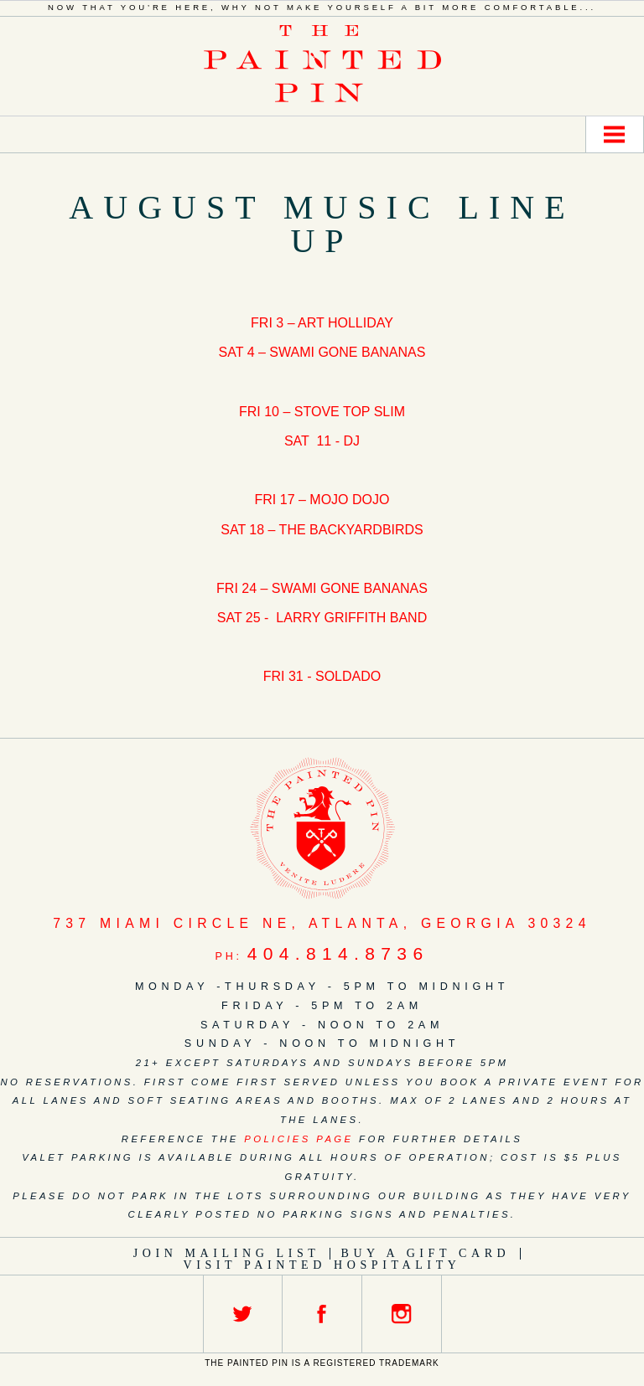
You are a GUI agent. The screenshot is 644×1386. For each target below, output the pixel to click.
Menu (614, 134)
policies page (298, 1139)
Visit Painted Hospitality (322, 1265)
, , (322, 923)
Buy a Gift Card (425, 1253)
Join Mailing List (226, 1253)
